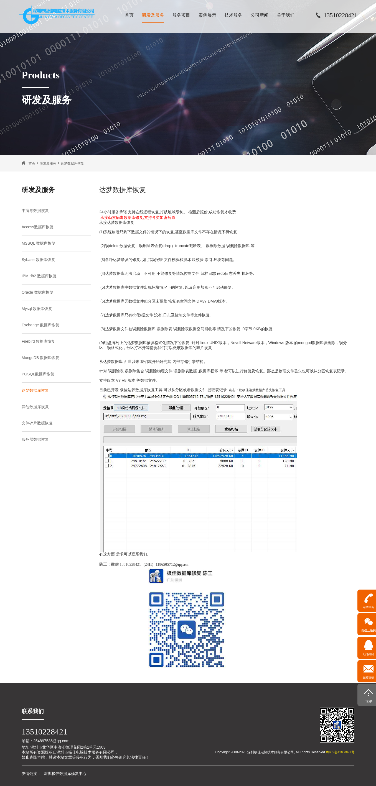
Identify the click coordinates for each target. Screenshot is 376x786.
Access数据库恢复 (38, 227)
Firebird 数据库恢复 (38, 341)
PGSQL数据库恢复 (38, 374)
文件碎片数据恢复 (37, 423)
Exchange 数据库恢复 (40, 325)
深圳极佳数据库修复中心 (65, 773)
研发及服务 (153, 15)
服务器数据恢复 (35, 439)
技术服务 (233, 15)
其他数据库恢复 (35, 406)
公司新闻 (259, 15)
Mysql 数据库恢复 (37, 308)
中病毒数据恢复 (35, 210)
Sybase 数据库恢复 (38, 259)
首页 (129, 15)
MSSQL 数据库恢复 (38, 243)
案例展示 (207, 15)
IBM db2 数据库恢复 (39, 276)
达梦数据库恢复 (72, 163)
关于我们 (285, 15)
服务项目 (181, 15)
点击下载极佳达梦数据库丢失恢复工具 (257, 390)
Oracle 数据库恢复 (38, 292)
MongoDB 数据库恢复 (40, 357)
